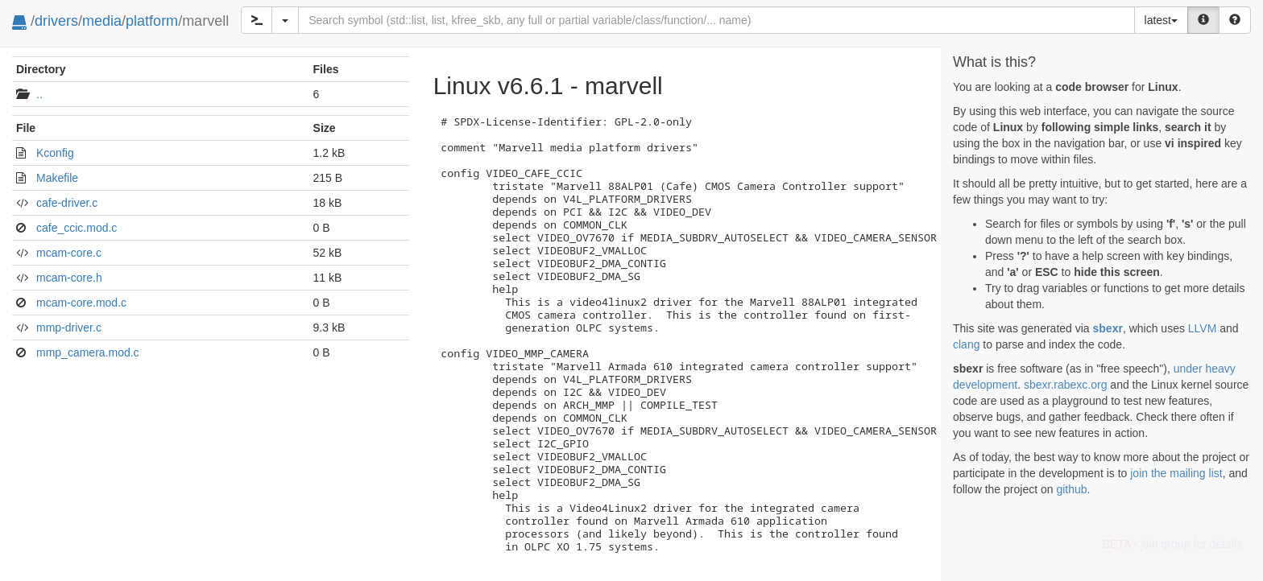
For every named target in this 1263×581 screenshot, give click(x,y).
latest (1161, 20)
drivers (56, 21)
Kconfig (55, 152)
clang (966, 344)
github (1071, 489)
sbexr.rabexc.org (1066, 384)
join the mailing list (1176, 473)
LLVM (1202, 328)
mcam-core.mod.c (81, 302)
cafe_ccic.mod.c (76, 227)
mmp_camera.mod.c (87, 352)
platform (152, 21)
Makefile (57, 177)
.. (39, 94)
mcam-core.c (68, 252)
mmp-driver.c (68, 327)
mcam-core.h (69, 277)
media (102, 21)
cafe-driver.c (66, 202)
